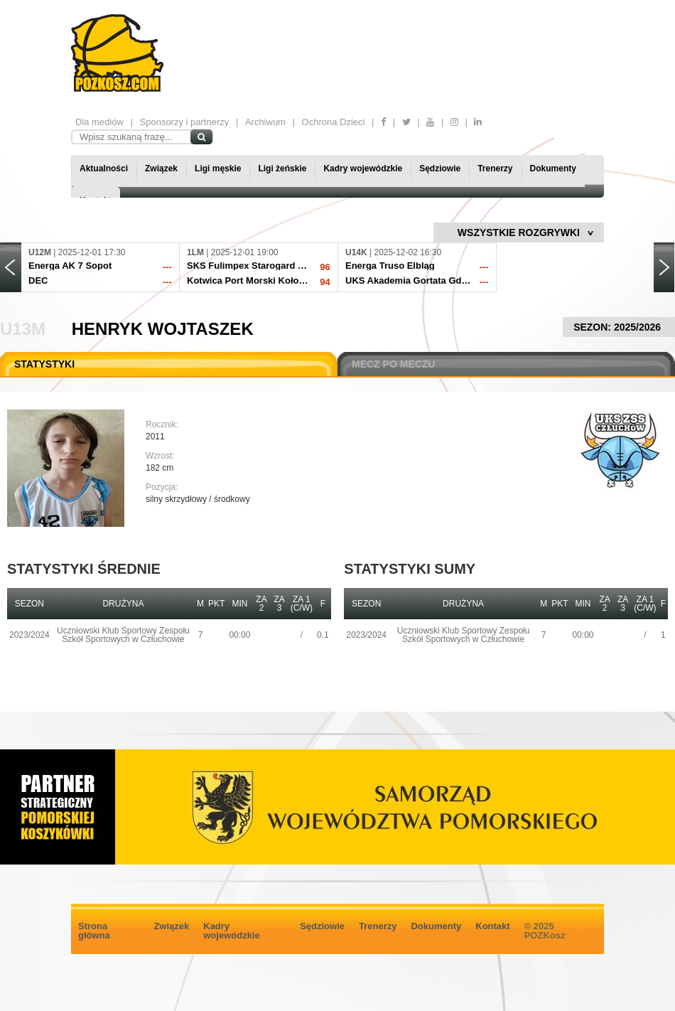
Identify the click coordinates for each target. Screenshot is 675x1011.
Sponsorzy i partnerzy (185, 122)
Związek (161, 168)
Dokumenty (553, 168)
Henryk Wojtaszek (163, 328)
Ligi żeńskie (282, 168)
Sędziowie (439, 168)
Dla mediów (99, 122)
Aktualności (104, 168)
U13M (22, 328)
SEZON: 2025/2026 (618, 327)
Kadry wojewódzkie (362, 168)
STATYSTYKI (44, 364)
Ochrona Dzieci (333, 122)
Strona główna (94, 931)
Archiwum (265, 122)
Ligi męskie (218, 168)
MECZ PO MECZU (393, 364)
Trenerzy (494, 168)
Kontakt (492, 926)
